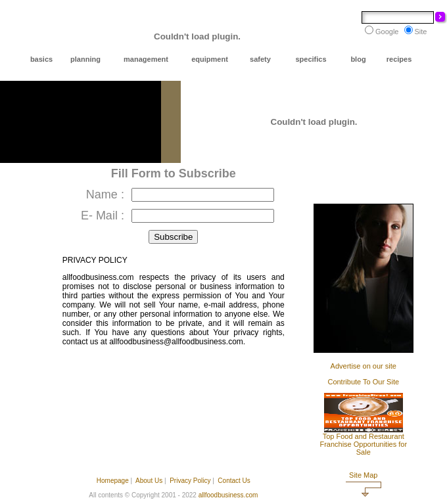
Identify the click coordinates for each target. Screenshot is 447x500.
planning (85, 59)
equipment (209, 59)
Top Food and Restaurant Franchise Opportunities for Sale (363, 444)
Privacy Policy (190, 480)
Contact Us (234, 480)
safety (260, 59)
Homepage (113, 480)
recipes (399, 59)
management (146, 59)
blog (357, 59)
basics (41, 59)
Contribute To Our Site (363, 382)
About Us (148, 480)
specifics (310, 59)
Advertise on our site (363, 366)
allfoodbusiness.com (228, 495)
